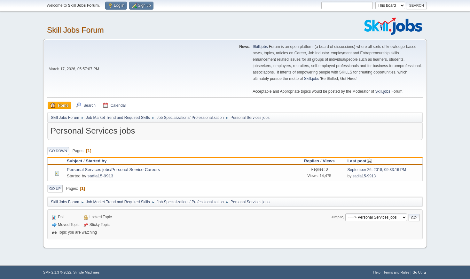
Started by (96, 161)
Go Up (55, 188)
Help (376, 272)
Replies (311, 161)
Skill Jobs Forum (75, 30)
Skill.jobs (260, 46)
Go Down (58, 151)
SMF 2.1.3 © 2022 (57, 272)
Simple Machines (86, 272)
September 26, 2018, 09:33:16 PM (377, 169)
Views (329, 161)
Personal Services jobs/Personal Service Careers (113, 169)
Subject (74, 161)
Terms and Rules (397, 272)
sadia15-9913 (100, 176)
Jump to (337, 217)
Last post (360, 161)
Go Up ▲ (419, 272)
